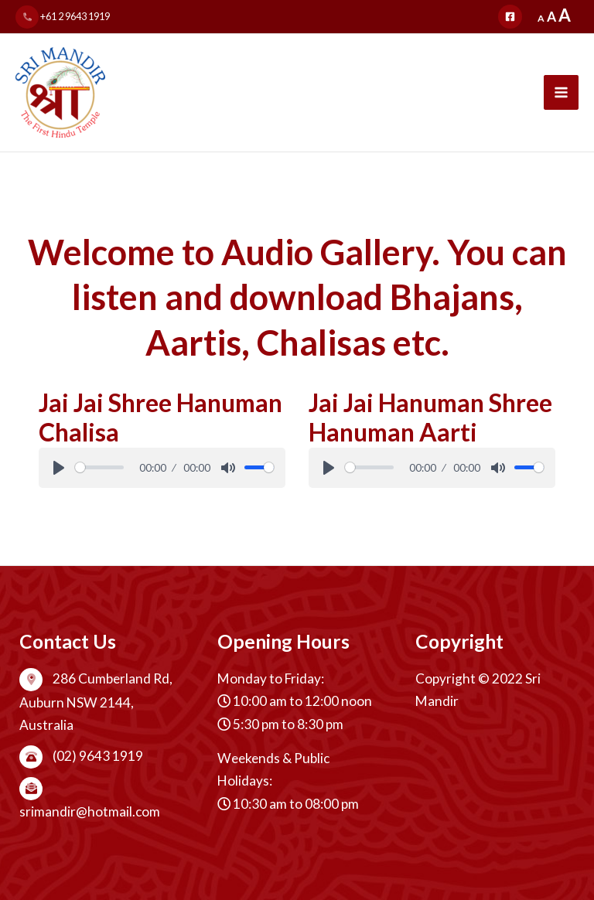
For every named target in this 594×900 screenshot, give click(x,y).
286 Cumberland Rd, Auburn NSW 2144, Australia (95, 701)
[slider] (99, 467)
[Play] (58, 467)
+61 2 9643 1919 (62, 16)
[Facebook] (510, 17)
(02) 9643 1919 (81, 756)
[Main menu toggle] (561, 92)
